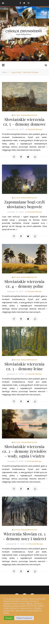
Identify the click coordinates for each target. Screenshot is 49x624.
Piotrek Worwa (35, 129)
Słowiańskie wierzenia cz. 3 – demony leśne (24, 366)
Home (4, 72)
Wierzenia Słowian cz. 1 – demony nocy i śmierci (24, 536)
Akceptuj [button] (8, 618)
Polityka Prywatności (24, 618)
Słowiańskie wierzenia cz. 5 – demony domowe (24, 122)
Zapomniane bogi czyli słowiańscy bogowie (24, 204)
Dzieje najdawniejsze (25, 115)
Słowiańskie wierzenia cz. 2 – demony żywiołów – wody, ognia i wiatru (24, 451)
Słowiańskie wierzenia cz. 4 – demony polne (24, 284)
